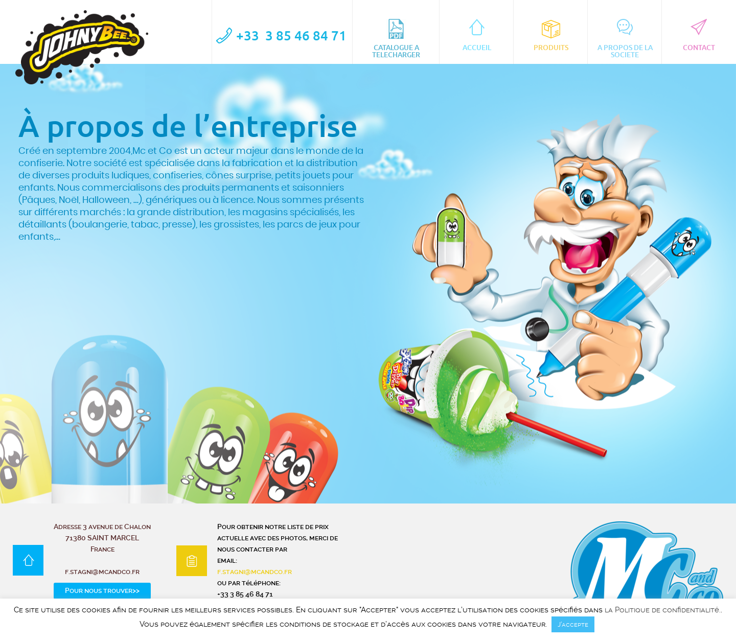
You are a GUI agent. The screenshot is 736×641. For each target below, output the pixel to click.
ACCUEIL (477, 35)
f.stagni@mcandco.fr (254, 571)
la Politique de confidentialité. (663, 610)
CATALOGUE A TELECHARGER (396, 39)
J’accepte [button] (573, 624)
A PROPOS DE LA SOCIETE (625, 39)
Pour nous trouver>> (102, 590)
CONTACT (699, 35)
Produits (551, 35)
